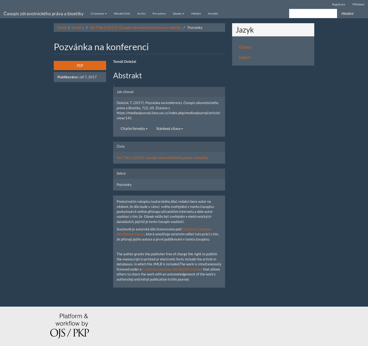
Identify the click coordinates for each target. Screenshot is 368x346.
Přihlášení (358, 4)
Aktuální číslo (122, 13)
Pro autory (159, 13)
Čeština (245, 47)
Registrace (338, 4)
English (244, 57)
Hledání (196, 13)
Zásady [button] (178, 13)
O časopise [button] (99, 13)
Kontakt (213, 13)
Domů (61, 27)
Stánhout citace (169, 128)
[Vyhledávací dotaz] (313, 13)
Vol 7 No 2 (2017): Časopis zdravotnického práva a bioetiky (136, 27)
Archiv (141, 13)
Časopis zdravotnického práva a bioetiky (44, 13)
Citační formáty (134, 128)
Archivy (78, 27)
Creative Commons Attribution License (172, 269)
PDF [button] (80, 65)
